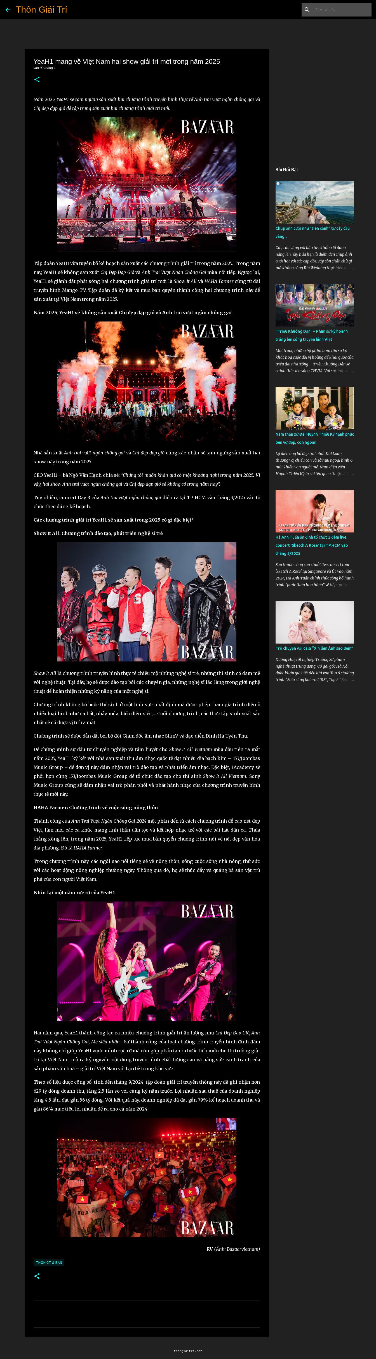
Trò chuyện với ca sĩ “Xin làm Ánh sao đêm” (314, 648)
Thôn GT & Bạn (49, 1262)
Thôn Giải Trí (41, 9)
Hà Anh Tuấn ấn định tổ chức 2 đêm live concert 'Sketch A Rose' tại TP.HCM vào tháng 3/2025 (312, 545)
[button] (37, 80)
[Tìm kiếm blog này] (342, 10)
